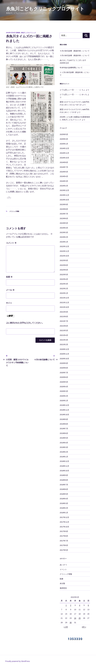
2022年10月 (64, 256)
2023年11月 (64, 195)
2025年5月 (64, 134)
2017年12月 (64, 517)
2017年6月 (64, 545)
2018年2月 (64, 508)
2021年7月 (64, 321)
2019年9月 (64, 419)
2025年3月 (64, 139)
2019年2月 (64, 452)
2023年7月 (64, 214)
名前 (9, 277)
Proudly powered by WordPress (17, 661)
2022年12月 (64, 246)
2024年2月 (64, 186)
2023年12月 (64, 190)
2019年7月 (64, 429)
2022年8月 (64, 265)
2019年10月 (64, 415)
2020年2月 (64, 396)
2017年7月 (64, 541)
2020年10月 (64, 359)
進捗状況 (63, 588)
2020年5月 (64, 382)
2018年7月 (64, 485)
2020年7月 (64, 373)
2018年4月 (64, 499)
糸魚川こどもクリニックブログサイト (45, 8)
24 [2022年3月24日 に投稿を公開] (75, 618)
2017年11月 (64, 522)
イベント (63, 569)
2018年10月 (64, 471)
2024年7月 (64, 167)
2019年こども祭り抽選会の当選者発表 (75, 117)
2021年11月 (64, 303)
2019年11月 (64, 410)
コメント (11, 243)
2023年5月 (64, 223)
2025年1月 (64, 144)
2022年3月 (64, 284)
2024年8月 (64, 162)
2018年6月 (64, 489)
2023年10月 (64, 200)
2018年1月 (64, 513)
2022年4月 (64, 279)
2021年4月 (64, 335)
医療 (61, 579)
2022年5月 (64, 275)
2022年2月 (64, 289)
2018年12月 (64, 461)
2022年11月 (64, 251)
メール (10, 290)
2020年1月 (64, 401)
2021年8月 (64, 317)
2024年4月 (64, 176)
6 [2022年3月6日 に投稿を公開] (88, 605)
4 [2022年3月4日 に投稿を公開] (79, 605)
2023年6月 (64, 218)
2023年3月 (64, 232)
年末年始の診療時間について (71, 68)
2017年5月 (64, 550)
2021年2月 (64, 344)
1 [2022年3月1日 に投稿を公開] (66, 605)
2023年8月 (64, 209)
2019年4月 (64, 443)
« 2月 (66, 627)
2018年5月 (64, 494)
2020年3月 (64, 391)
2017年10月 (64, 527)
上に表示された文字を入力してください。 (25, 323)
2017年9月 (64, 531)
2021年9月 (64, 312)
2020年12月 (64, 349)
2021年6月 (64, 326)
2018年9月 (64, 475)
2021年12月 (64, 298)
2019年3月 (64, 447)
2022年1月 (64, 293)
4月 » (84, 627)
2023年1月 (64, 242)
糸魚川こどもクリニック (28, 32)
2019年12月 (64, 405)
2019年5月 (64, 438)
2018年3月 (64, 503)
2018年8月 (64, 480)
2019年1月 (64, 457)
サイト (9, 303)
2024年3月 (64, 181)
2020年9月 (64, 363)
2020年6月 (64, 377)
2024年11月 (64, 153)
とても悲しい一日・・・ (69, 90)
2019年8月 (64, 424)
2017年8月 (64, 536)
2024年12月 (64, 148)
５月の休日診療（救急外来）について (75, 51)
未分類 (62, 583)
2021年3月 (64, 340)
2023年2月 (64, 237)
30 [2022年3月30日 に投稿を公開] (71, 623)
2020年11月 (64, 354)
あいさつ (63, 565)
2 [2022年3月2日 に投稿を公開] (70, 605)
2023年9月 (64, 204)
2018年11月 (64, 466)
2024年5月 (64, 172)
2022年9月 (64, 260)
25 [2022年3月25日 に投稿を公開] (80, 618)
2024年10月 (64, 158)
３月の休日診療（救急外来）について (75, 55)
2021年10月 (64, 307)
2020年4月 (64, 387)
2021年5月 (64, 331)
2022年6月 (64, 270)
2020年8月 (64, 368)
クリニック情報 (14, 211)
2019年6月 (64, 433)
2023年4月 (64, 228)
